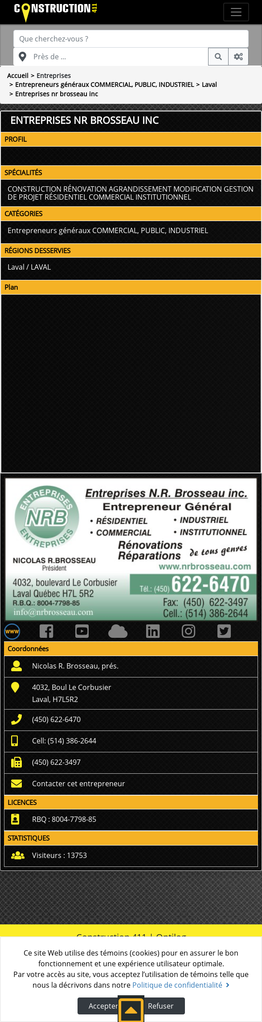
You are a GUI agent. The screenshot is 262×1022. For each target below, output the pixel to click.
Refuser (161, 1006)
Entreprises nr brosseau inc (56, 94)
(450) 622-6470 (56, 719)
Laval (209, 84)
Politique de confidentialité (180, 985)
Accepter (104, 1006)
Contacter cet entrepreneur (78, 783)
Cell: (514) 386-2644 (64, 741)
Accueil (18, 75)
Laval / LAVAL (29, 267)
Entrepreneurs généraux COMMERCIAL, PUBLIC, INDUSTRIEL (104, 84)
